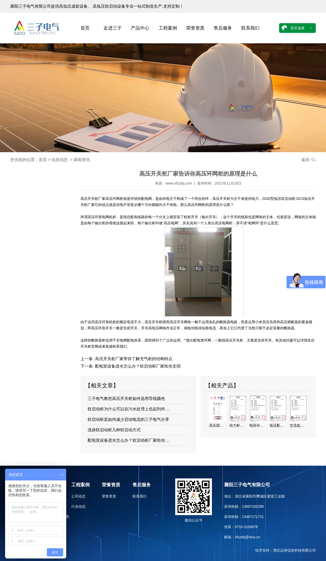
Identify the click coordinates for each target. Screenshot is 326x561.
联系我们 (250, 28)
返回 (305, 160)
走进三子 (112, 28)
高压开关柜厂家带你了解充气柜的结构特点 (133, 359)
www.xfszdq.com (179, 183)
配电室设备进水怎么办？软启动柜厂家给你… (128, 440)
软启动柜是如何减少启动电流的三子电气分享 (128, 419)
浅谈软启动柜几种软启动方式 (114, 430)
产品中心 (140, 28)
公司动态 (78, 496)
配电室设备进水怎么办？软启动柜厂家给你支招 (137, 366)
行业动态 (78, 506)
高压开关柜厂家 (92, 199)
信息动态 (59, 160)
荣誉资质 (195, 28)
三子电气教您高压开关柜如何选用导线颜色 (126, 398)
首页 (85, 28)
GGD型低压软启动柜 (278, 199)
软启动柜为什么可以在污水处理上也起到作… (128, 409)
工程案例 (168, 28)
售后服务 (223, 28)
